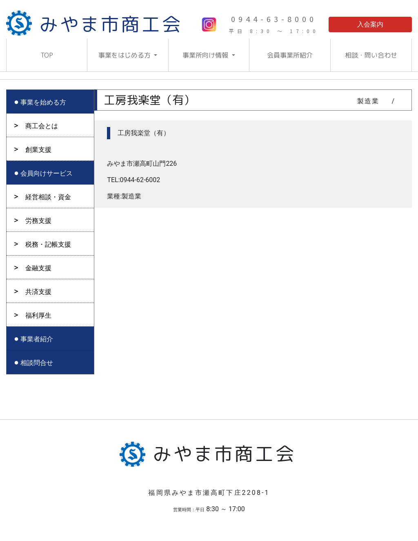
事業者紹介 (36, 339)
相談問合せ (36, 363)
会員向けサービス (46, 173)
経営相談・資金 (48, 197)
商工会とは (41, 126)
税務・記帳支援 (48, 244)
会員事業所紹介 (290, 55)
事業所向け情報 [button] (206, 55)
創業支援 (38, 150)
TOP (46, 55)
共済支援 (38, 292)
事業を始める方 (43, 102)
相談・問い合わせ (371, 55)
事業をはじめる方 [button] (125, 55)
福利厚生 (38, 315)
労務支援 (38, 221)
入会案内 (370, 24)
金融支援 (38, 268)
